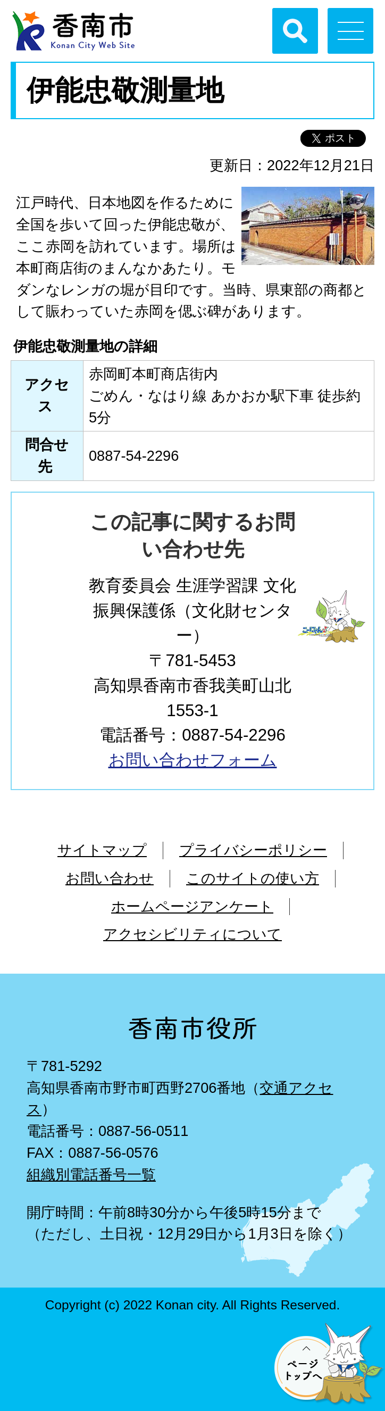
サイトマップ (102, 850)
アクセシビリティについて (192, 934)
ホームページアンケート (192, 906)
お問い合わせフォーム (192, 760)
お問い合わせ (109, 878)
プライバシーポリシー (253, 850)
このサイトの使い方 (252, 878)
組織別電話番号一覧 (91, 1174)
